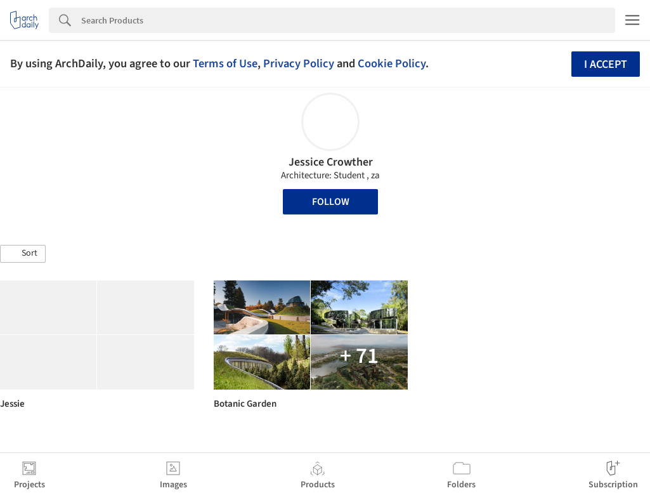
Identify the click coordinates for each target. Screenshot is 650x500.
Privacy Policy (298, 63)
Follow (330, 202)
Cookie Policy (392, 63)
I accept (605, 64)
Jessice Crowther (331, 162)
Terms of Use (225, 63)
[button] (23, 254)
